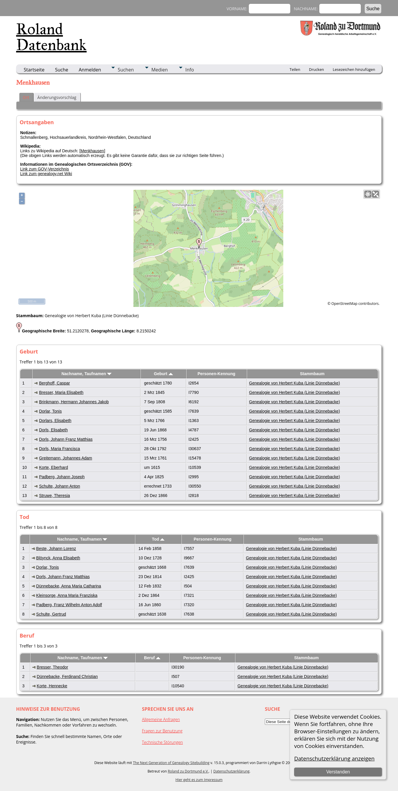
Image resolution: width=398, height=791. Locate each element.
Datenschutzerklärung (231, 771)
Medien (159, 69)
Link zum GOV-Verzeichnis (44, 169)
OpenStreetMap (344, 303)
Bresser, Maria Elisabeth (61, 392)
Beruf (152, 657)
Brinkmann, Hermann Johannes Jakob (74, 401)
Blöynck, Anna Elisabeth (58, 558)
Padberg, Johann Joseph (62, 476)
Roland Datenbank (51, 36)
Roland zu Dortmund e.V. (188, 771)
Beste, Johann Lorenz (56, 548)
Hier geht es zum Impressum (199, 779)
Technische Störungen (162, 742)
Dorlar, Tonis (50, 411)
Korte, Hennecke (52, 686)
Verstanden (338, 771)
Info (189, 69)
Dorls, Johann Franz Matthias (65, 439)
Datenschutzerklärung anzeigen (334, 758)
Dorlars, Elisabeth (55, 420)
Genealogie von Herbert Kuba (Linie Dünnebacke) (294, 383)
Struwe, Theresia (54, 495)
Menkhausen (92, 150)
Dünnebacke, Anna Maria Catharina (68, 586)
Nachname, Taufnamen (86, 373)
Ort (26, 97)
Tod (158, 539)
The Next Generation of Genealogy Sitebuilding (171, 762)
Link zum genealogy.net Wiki (46, 173)
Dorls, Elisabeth (53, 430)
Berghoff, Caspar (54, 383)
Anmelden (90, 69)
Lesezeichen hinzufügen (354, 69)
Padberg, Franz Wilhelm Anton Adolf (69, 604)
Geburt (163, 373)
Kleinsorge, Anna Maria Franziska (66, 595)
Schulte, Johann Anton (59, 486)
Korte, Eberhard (53, 467)
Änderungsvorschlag (56, 97)
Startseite (34, 69)
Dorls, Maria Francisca (59, 448)
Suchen (126, 69)
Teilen (295, 69)
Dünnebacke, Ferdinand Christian (67, 676)
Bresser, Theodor (52, 667)
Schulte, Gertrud (51, 614)
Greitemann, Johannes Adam (65, 458)
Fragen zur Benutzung (162, 731)
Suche (61, 69)
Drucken (316, 69)
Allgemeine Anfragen (161, 719)
